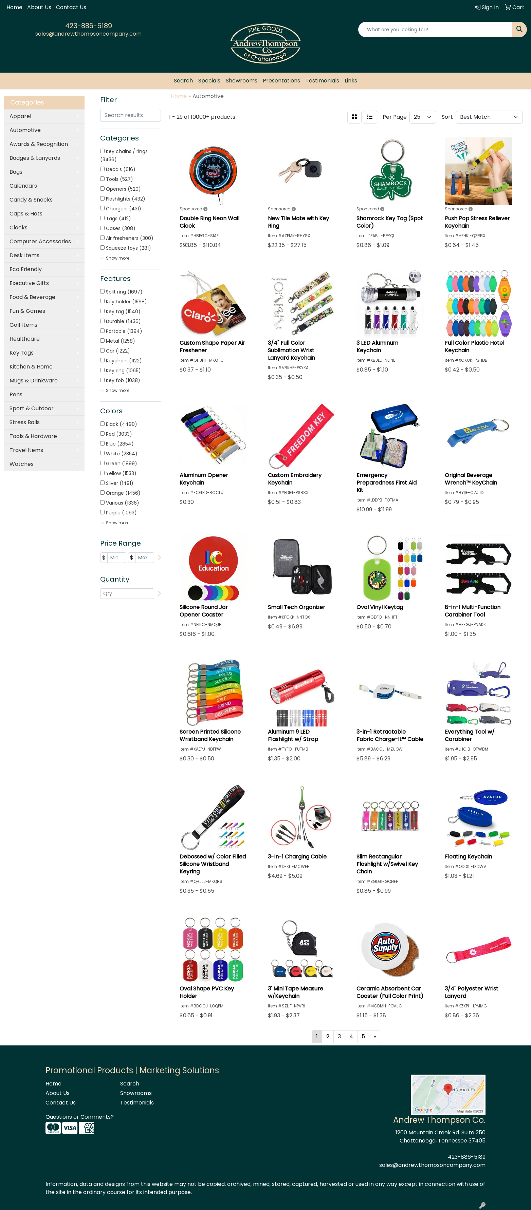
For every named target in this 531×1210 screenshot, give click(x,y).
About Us (39, 7)
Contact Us (71, 7)
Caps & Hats (26, 214)
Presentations (281, 80)
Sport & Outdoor (32, 408)
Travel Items (26, 450)
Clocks (19, 227)
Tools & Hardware (33, 436)
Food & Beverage (32, 297)
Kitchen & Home (31, 367)
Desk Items (24, 255)
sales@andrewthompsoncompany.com (88, 34)
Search (183, 80)
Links (351, 80)
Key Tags (22, 353)
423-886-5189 (88, 26)
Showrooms (241, 80)
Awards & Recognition (39, 144)
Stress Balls (25, 422)
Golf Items (23, 325)
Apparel (20, 116)
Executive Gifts (29, 283)
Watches (22, 464)
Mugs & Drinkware (34, 380)
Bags (16, 172)
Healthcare (25, 339)
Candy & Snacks (31, 200)
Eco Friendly (26, 269)
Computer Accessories (40, 241)
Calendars (23, 186)
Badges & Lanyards (35, 158)
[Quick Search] (435, 29)
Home (14, 7)
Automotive (25, 130)
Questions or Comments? (79, 1117)
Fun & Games (27, 311)
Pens (16, 394)
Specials (209, 80)
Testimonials (322, 80)
